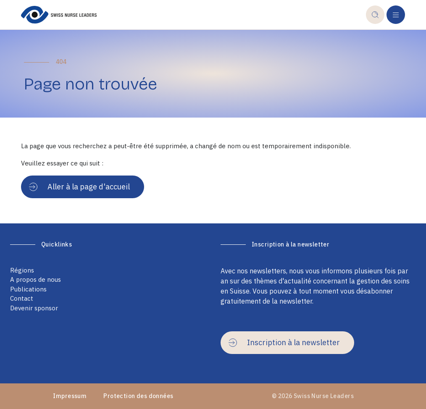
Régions (22, 270)
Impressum (70, 396)
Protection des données (138, 396)
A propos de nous (35, 279)
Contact (21, 298)
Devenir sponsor (34, 308)
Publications (28, 289)
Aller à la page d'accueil (79, 186)
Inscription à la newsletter (284, 342)
